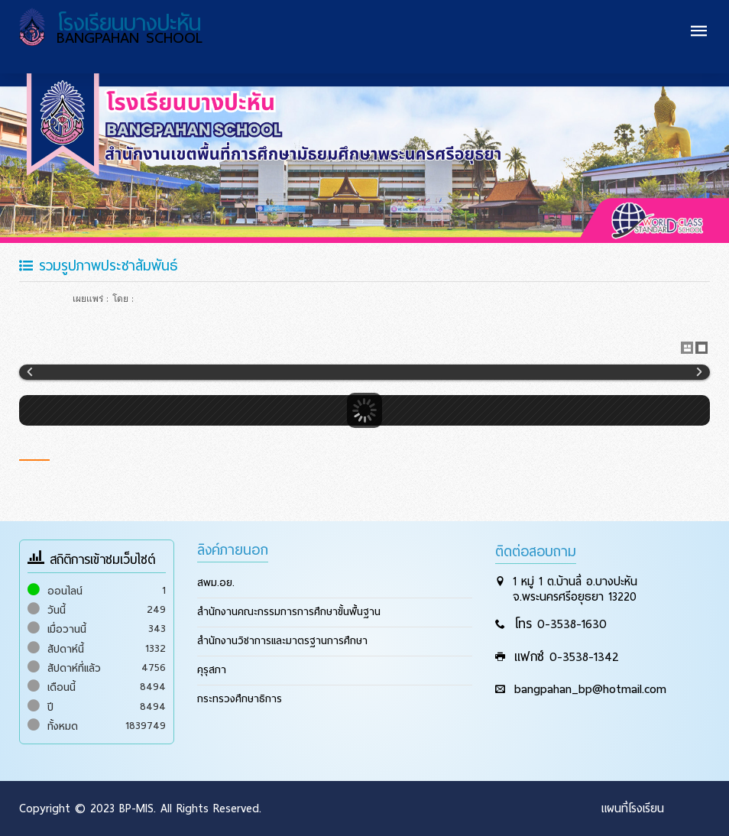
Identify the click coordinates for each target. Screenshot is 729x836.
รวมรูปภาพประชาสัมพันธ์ (98, 265)
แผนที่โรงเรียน (632, 808)
